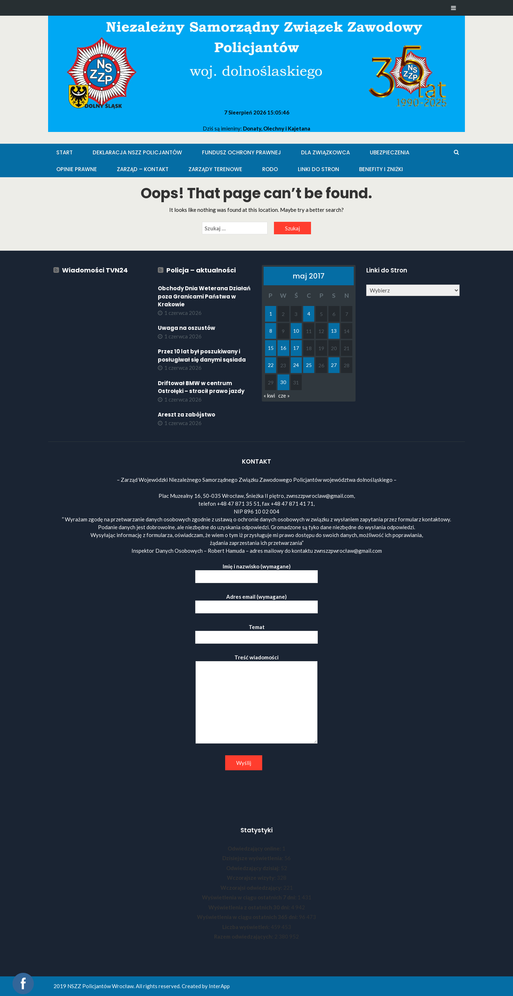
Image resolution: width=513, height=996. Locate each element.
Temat (256, 632)
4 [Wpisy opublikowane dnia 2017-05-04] (308, 314)
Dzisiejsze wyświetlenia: (253, 858)
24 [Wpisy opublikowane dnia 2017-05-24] (296, 365)
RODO (270, 169)
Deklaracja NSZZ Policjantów (137, 152)
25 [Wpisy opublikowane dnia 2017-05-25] (309, 365)
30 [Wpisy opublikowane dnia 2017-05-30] (283, 382)
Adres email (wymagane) (256, 601)
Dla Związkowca (325, 152)
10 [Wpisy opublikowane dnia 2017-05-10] (296, 331)
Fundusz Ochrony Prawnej (241, 152)
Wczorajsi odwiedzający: (252, 887)
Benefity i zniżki (381, 169)
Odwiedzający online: (255, 848)
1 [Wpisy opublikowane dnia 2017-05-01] (270, 314)
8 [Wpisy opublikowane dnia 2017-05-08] (270, 331)
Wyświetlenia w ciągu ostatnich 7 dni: (249, 897)
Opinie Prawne (76, 169)
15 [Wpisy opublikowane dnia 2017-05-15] (271, 348)
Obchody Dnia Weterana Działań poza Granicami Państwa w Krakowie (204, 296)
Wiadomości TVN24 (95, 270)
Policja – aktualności (201, 270)
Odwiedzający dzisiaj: (253, 868)
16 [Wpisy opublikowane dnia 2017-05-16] (283, 348)
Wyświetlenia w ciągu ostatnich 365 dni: (248, 917)
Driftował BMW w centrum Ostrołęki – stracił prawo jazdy (201, 387)
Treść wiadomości (256, 699)
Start (64, 152)
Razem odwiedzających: (244, 936)
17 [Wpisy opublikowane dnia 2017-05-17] (296, 348)
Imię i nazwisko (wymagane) (256, 571)
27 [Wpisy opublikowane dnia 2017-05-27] (334, 365)
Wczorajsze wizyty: (252, 877)
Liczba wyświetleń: (246, 927)
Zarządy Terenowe (215, 169)
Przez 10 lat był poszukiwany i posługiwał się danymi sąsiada (202, 355)
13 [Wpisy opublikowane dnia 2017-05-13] (334, 331)
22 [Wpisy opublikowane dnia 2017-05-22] (271, 365)
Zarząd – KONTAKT (143, 169)
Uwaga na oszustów (186, 328)
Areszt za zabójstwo (186, 414)
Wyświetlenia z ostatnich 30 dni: (249, 907)
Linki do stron (318, 169)
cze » (284, 395)
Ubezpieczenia (389, 152)
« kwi (269, 395)
